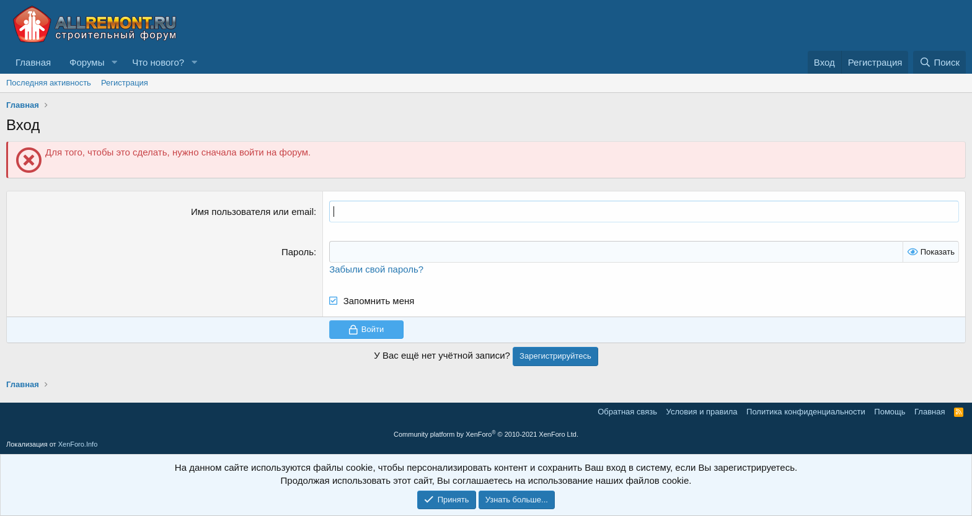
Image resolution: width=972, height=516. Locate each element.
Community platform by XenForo (486, 434)
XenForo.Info (78, 444)
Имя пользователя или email (252, 211)
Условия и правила (702, 411)
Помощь (889, 411)
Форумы (86, 62)
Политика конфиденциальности (805, 411)
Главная (33, 62)
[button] (114, 62)
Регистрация (124, 82)
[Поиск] (939, 62)
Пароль (297, 252)
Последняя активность (48, 82)
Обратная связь (627, 411)
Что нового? (158, 62)
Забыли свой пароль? (376, 269)
